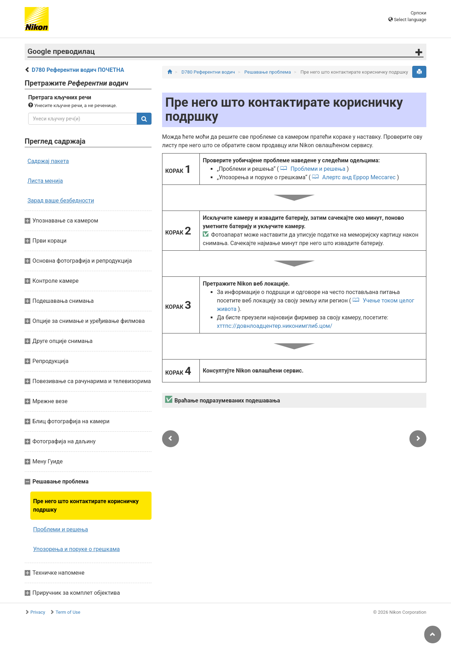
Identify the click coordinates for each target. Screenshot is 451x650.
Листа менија (45, 180)
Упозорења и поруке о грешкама (76, 549)
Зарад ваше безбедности (60, 200)
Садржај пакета (48, 161)
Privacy (37, 612)
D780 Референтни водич (208, 72)
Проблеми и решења (60, 529)
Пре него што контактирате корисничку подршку (86, 505)
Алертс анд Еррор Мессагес (359, 177)
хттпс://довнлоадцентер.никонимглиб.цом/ (274, 326)
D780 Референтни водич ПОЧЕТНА (78, 70)
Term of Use (68, 612)
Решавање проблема (268, 72)
